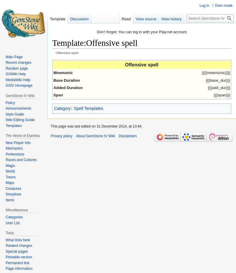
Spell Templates (88, 108)
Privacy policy (61, 136)
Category (62, 108)
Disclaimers (128, 136)
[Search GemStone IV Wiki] (210, 18)
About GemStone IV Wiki (95, 136)
